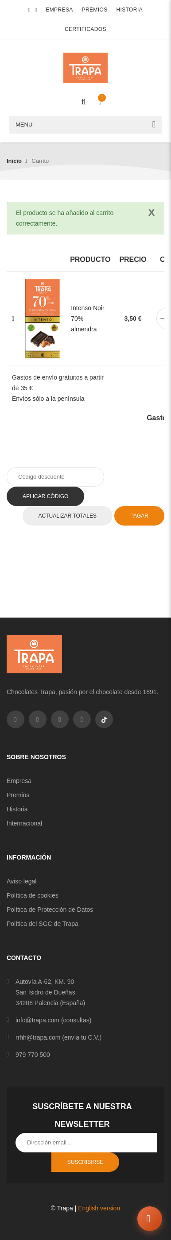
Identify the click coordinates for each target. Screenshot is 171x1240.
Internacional (24, 823)
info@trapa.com (37, 1020)
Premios (95, 10)
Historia (129, 10)
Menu (24, 124)
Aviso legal (21, 881)
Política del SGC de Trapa (42, 923)
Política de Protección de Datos (50, 909)
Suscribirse (85, 1162)
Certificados (85, 29)
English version (99, 1208)
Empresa (59, 10)
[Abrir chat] (149, 1218)
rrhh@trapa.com (38, 1037)
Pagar (139, 516)
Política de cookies (32, 895)
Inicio (14, 160)
